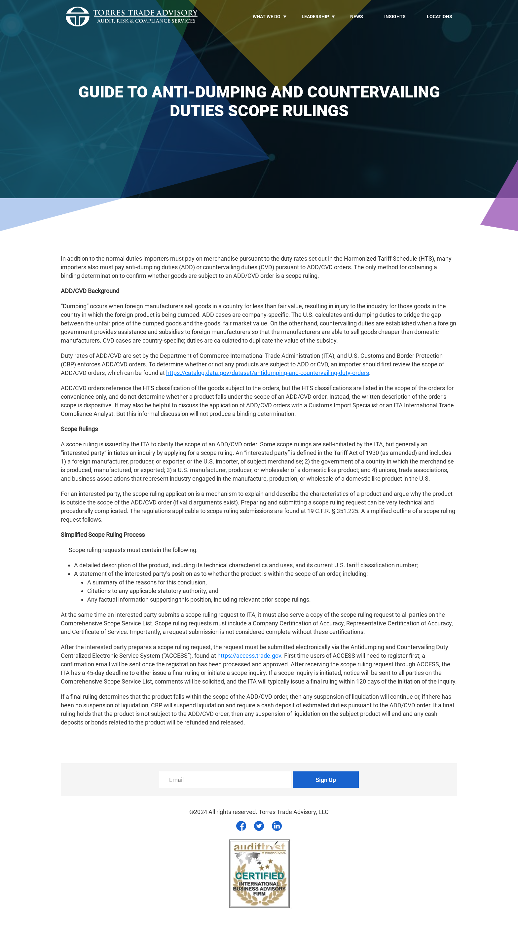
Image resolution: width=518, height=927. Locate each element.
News (356, 16)
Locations (439, 16)
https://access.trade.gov (249, 655)
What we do (266, 16)
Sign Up (325, 779)
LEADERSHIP (315, 16)
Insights (395, 16)
